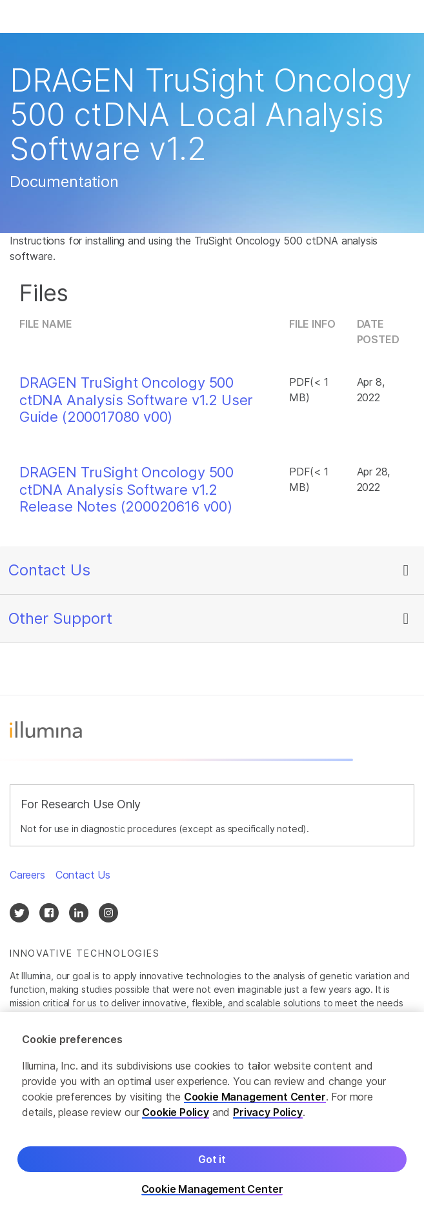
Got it (212, 1160)
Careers (27, 874)
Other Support (60, 618)
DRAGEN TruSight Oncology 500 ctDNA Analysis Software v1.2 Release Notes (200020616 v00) (126, 489)
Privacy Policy (268, 1113)
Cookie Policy (175, 1113)
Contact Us (49, 570)
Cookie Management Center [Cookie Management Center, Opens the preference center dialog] (212, 1190)
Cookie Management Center (255, 1097)
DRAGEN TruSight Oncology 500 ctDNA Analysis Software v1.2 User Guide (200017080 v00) (136, 399)
